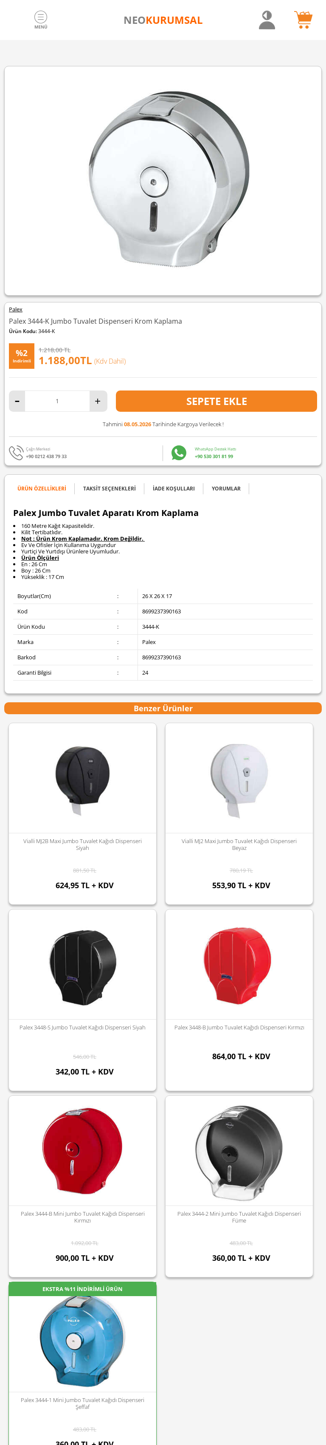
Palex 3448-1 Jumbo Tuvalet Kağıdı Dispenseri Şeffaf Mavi (239, 844)
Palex (15, 309)
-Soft (118, 1434)
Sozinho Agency (106, 1416)
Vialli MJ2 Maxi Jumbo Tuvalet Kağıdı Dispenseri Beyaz (82, 844)
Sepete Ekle (216, 401)
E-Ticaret (137, 1434)
